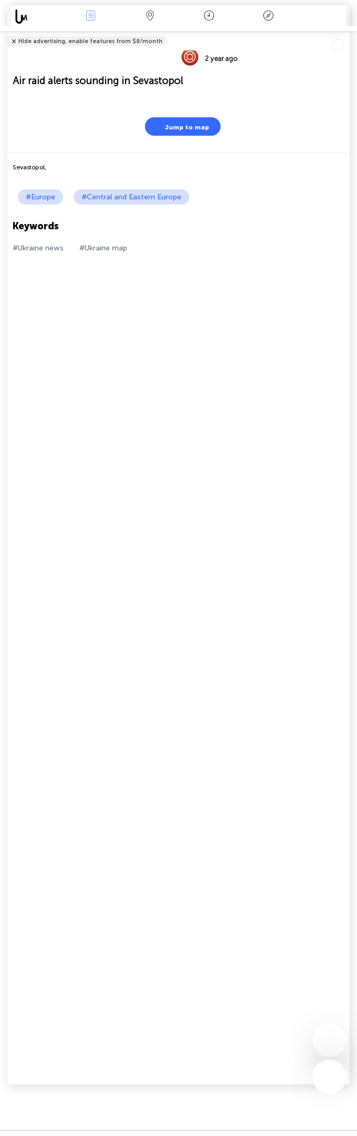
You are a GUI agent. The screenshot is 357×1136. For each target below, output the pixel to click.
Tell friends (345, 34)
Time (209, 16)
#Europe (40, 196)
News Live (90, 16)
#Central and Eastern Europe (131, 196)
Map (150, 16)
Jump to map (180, 126)
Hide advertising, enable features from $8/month (90, 41)
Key (268, 16)
